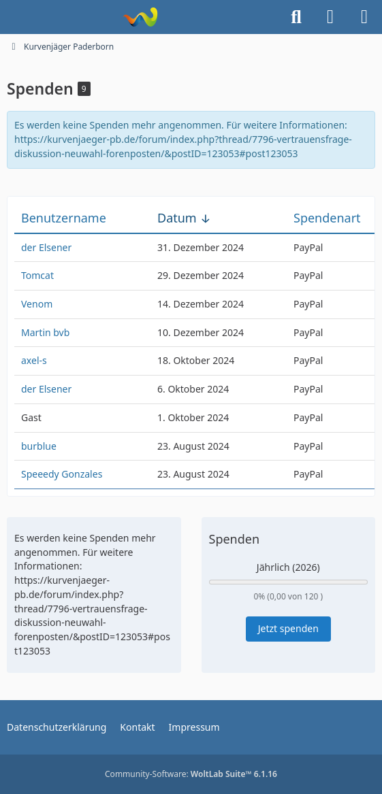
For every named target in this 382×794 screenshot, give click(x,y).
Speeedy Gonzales (61, 473)
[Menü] (364, 17)
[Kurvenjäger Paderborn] (139, 17)
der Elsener (46, 247)
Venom (36, 303)
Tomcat (37, 275)
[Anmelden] (330, 17)
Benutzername (63, 218)
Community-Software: (191, 774)
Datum (177, 218)
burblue (39, 446)
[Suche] (296, 17)
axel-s (34, 360)
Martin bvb (45, 332)
